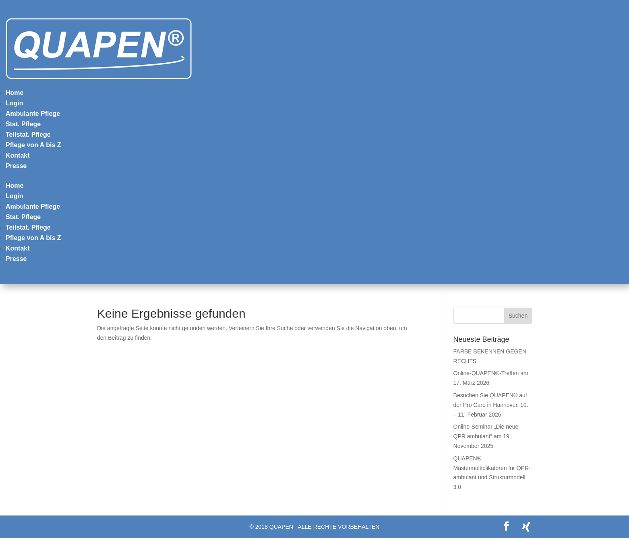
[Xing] (526, 527)
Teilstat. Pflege (28, 134)
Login (14, 103)
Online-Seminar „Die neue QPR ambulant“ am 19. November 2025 (486, 436)
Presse (16, 165)
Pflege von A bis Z (33, 145)
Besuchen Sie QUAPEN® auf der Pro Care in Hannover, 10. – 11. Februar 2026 (490, 405)
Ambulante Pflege (33, 113)
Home (14, 92)
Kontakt (18, 155)
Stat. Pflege (23, 124)
